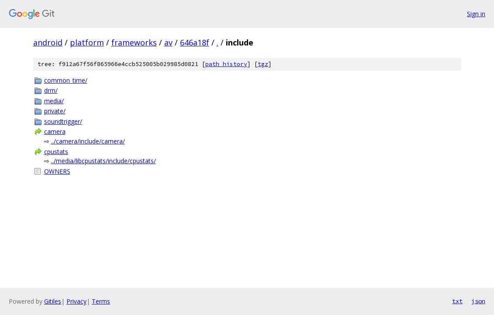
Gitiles (52, 301)
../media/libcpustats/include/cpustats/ (103, 161)
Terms (101, 301)
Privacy (76, 301)
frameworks (134, 42)
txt (457, 301)
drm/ (51, 90)
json (478, 301)
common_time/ (65, 80)
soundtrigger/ (63, 121)
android (47, 42)
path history (226, 64)
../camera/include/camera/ (88, 141)
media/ (54, 101)
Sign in (476, 14)
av (168, 42)
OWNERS (57, 171)
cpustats (56, 151)
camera (55, 131)
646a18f (194, 42)
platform (87, 42)
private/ (55, 111)
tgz (263, 64)
